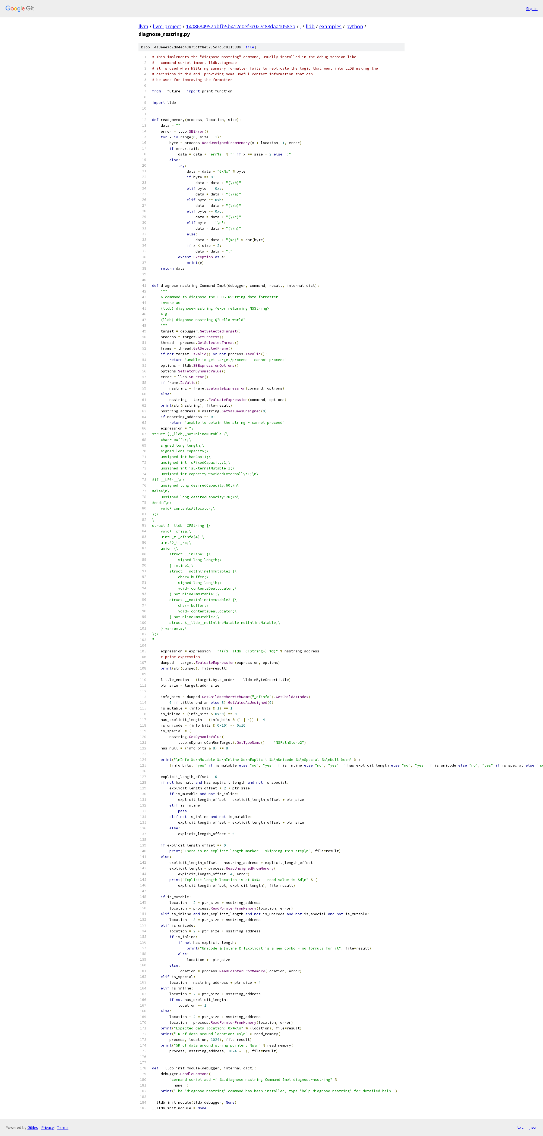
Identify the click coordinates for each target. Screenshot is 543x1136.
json (533, 1127)
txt (520, 1127)
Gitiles (32, 1127)
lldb (310, 26)
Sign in (532, 8)
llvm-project (167, 26)
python (354, 26)
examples (330, 26)
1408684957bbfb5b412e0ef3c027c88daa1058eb (240, 26)
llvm (143, 26)
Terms (62, 1127)
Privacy (47, 1127)
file (249, 47)
